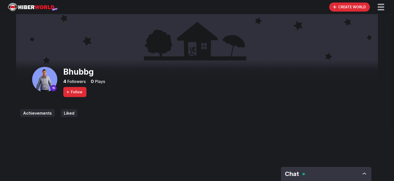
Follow (74, 92)
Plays (99, 81)
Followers (76, 81)
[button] (381, 7)
